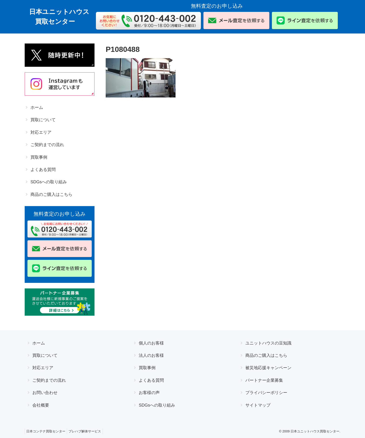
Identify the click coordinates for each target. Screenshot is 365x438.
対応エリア (40, 132)
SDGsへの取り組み (48, 182)
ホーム (36, 107)
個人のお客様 (151, 343)
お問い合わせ (44, 392)
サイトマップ (257, 405)
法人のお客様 (151, 355)
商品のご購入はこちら (51, 194)
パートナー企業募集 (264, 380)
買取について (43, 119)
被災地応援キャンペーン (268, 367)
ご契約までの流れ (47, 144)
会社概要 (40, 405)
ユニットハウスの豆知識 (268, 343)
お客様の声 (149, 392)
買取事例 (38, 157)
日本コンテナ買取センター (46, 431)
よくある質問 (43, 169)
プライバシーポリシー (266, 392)
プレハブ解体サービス (87, 431)
